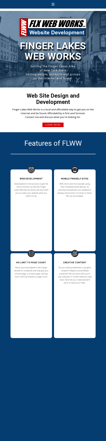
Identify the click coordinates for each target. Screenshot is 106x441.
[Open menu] (53, 4)
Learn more (53, 124)
